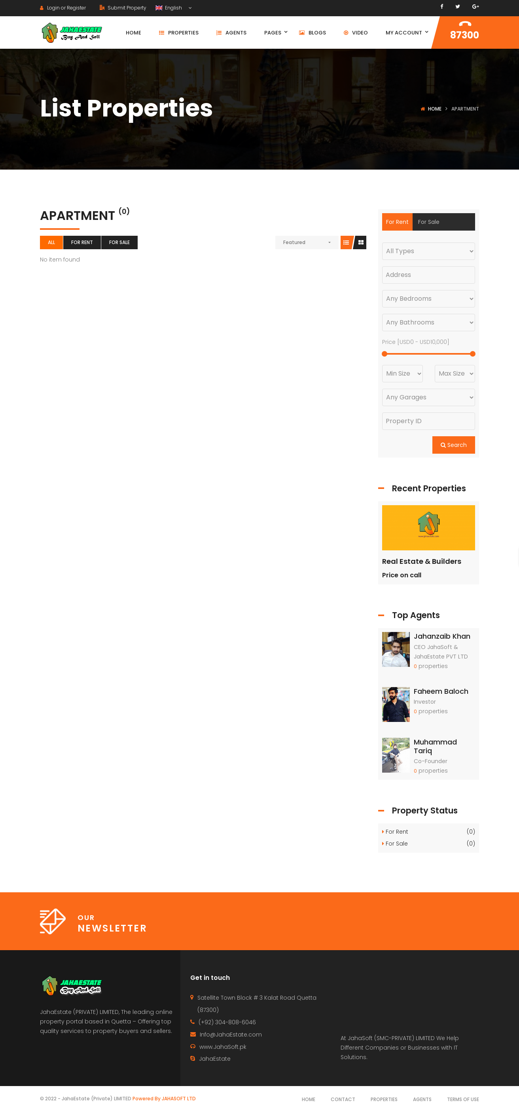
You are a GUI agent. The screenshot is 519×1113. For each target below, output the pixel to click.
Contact (343, 1099)
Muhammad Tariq (435, 746)
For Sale (119, 242)
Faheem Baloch (441, 691)
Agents (422, 1099)
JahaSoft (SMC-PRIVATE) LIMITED (391, 1038)
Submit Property (123, 7)
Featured (294, 242)
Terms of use (463, 1099)
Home (434, 108)
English (169, 7)
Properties (384, 1099)
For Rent (82, 242)
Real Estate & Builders (421, 561)
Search (454, 445)
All (51, 242)
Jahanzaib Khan (442, 636)
